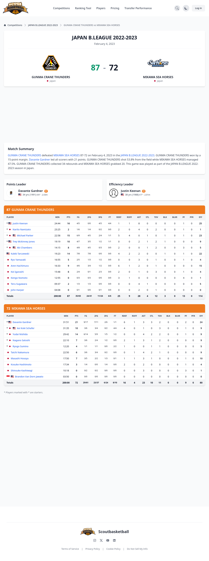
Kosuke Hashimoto (21, 364)
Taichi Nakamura (20, 352)
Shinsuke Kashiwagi (21, 370)
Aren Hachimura (20, 265)
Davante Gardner (39, 159)
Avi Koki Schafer (25, 328)
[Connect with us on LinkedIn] (114, 540)
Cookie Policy (113, 548)
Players (100, 8)
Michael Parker (25, 235)
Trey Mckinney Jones (24, 241)
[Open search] (177, 8)
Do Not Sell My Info (137, 548)
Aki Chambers (24, 247)
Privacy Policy (92, 548)
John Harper (17, 289)
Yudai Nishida (20, 334)
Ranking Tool (83, 8)
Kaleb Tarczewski (20, 253)
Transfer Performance (138, 8)
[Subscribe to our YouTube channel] (107, 540)
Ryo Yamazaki (18, 259)
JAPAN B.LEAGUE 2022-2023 (137, 155)
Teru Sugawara (19, 283)
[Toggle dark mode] (186, 8)
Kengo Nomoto (19, 277)
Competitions (61, 8)
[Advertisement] (104, 114)
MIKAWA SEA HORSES (158, 77)
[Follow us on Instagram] (94, 540)
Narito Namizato (22, 229)
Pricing (115, 8)
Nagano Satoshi (21, 340)
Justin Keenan (20, 223)
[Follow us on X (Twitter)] (101, 540)
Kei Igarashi (17, 271)
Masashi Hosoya (19, 358)
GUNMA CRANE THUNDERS (51, 77)
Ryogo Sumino (21, 346)
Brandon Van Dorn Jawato (29, 376)
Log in (198, 8)
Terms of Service (70, 548)
